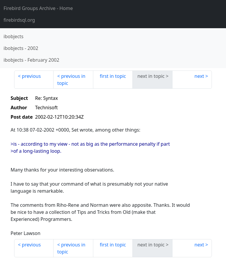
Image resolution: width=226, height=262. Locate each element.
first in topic (113, 76)
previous (31, 76)
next (199, 76)
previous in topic (71, 79)
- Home (38, 8)
